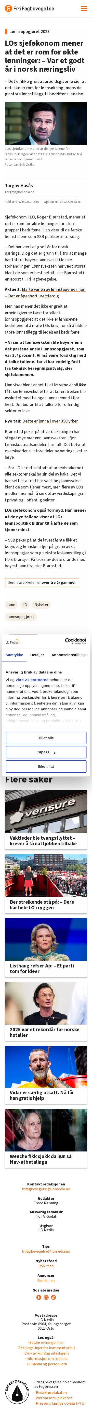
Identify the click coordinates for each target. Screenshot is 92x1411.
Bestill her (46, 1280)
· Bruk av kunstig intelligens (46, 1353)
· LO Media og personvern (46, 1364)
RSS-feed (46, 1266)
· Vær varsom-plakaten (53, 1398)
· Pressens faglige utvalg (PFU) (59, 1403)
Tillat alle (46, 738)
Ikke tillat (46, 766)
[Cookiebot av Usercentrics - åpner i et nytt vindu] (65, 641)
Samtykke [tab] (14, 655)
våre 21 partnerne (32, 680)
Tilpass (46, 752)
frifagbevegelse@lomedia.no (46, 1189)
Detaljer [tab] (37, 655)
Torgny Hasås (19, 185)
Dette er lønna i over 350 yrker (50, 421)
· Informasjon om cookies (46, 1358)
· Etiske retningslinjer (46, 1342)
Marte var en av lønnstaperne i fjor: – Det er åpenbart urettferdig (45, 292)
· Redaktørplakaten (50, 1392)
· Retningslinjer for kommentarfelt (46, 1348)
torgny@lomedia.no (19, 192)
